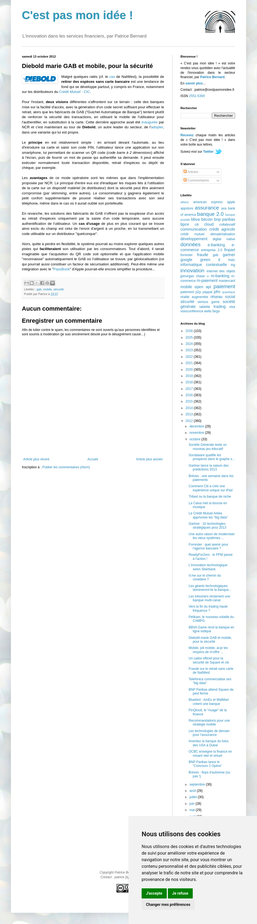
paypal (207, 292)
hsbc (231, 260)
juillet (193, 797)
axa (223, 208)
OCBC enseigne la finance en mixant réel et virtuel (210, 753)
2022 (190, 357)
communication (193, 229)
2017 (190, 389)
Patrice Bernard (212, 77)
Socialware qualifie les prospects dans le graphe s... (212, 457)
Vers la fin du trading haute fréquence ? (208, 608)
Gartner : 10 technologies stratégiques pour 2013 (207, 525)
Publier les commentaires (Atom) (66, 467)
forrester (186, 255)
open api (203, 287)
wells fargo (212, 311)
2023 (190, 350)
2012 (190, 421)
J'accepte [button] (154, 893)
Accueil (92, 459)
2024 (190, 344)
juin (192, 804)
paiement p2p (190, 292)
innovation (192, 270)
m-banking (220, 276)
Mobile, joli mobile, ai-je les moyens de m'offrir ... (208, 650)
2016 (190, 395)
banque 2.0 (210, 214)
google (186, 259)
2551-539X (197, 96)
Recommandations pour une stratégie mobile (209, 722)
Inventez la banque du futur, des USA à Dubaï (209, 743)
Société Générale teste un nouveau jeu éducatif (208, 446)
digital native (224, 239)
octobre (195, 439)
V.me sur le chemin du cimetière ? (205, 577)
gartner (229, 255)
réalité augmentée (194, 297)
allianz (184, 202)
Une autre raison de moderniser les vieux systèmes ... (212, 536)
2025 (190, 337)
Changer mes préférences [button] (168, 904)
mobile (47, 289)
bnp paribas (224, 219)
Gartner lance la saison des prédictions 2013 (209, 467)
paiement (224, 286)
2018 (190, 382)
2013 (190, 414)
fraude (202, 255)
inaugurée (150, 122)
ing (233, 265)
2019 (190, 376)
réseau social (223, 296)
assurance (207, 208)
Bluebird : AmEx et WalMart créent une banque (209, 701)
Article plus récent (36, 459)
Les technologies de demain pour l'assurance (209, 733)
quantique (228, 292)
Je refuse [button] (180, 893)
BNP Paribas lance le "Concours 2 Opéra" (205, 764)
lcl (208, 276)
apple (231, 202)
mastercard (227, 281)
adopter (157, 127)
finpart (229, 250)
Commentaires (196, 180)
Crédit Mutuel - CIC (74, 92)
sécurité (58, 289)
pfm (217, 292)
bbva (195, 219)
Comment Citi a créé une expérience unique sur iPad (210, 488)
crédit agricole (222, 229)
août (193, 791)
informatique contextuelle (203, 264)
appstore (186, 208)
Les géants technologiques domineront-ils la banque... (210, 588)
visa (232, 307)
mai (192, 810)
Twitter (208, 152)
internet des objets (221, 271)
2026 (190, 331)
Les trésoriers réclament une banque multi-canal (209, 598)
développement (193, 239)
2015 (190, 401)
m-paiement (207, 280)
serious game (209, 302)
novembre (197, 433)
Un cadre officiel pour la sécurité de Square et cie (209, 660)
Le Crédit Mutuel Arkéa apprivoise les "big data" (208, 515)
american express (208, 202)
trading (220, 306)
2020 (190, 370)
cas (112, 77)
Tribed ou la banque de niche (210, 496)
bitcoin (207, 219)
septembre (197, 784)
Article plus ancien (149, 459)
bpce (184, 224)
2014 (190, 408)
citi (197, 224)
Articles (190, 172)
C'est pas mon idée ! (77, 15)
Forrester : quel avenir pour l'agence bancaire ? (208, 546)
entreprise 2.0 (211, 250)
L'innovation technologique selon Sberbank (208, 567)
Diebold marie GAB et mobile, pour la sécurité (210, 640)
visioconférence (191, 311)
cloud (209, 224)
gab (39, 289)
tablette (204, 307)
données (190, 244)
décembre (197, 426)
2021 (190, 363)
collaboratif (227, 224)
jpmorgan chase (192, 276)
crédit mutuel (192, 234)
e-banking (216, 245)
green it (210, 259)
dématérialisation (222, 234)
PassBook (61, 269)
